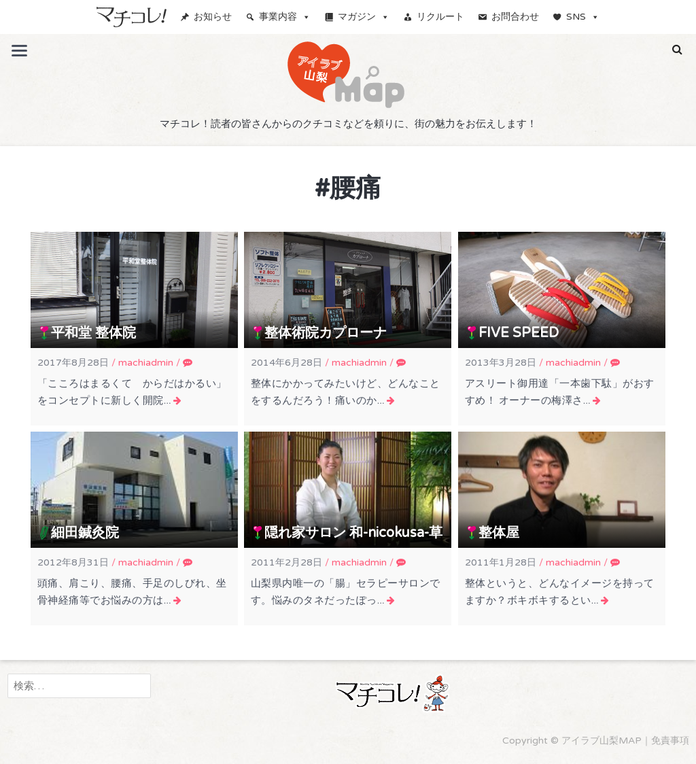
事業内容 (285, 16)
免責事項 (670, 740)
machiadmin (145, 362)
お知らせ (213, 16)
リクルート (440, 16)
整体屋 (498, 533)
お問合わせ (515, 16)
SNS (582, 16)
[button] (677, 49)
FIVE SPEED (518, 333)
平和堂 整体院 (93, 333)
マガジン (363, 16)
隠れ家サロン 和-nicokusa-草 (353, 533)
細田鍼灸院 (85, 533)
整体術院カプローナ (325, 333)
